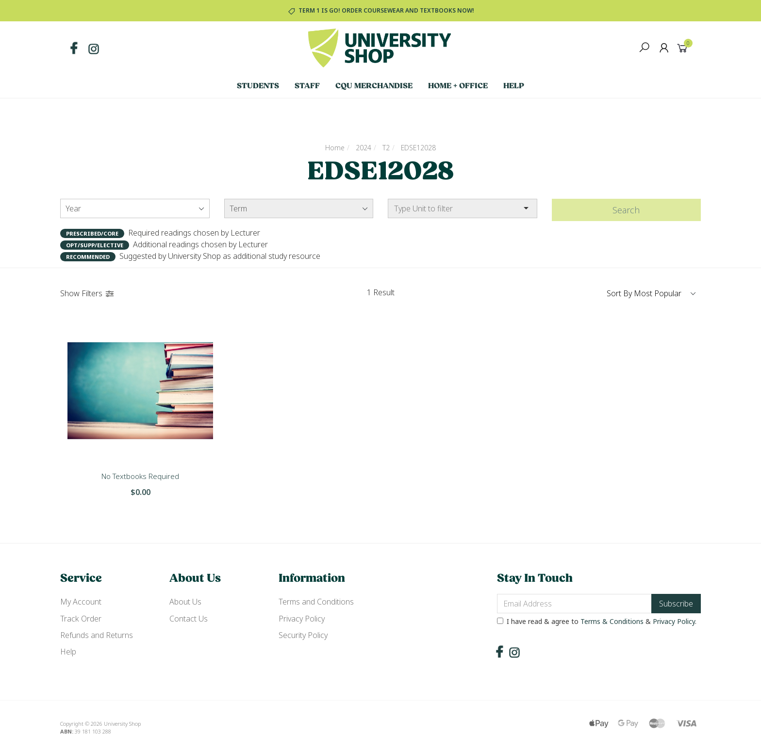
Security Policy (303, 635)
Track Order (80, 618)
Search (626, 210)
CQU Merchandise (374, 86)
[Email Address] (574, 603)
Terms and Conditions (316, 601)
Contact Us (188, 618)
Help (513, 86)
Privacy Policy (302, 618)
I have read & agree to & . (596, 621)
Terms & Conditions (612, 621)
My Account (80, 601)
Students (258, 86)
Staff (307, 86)
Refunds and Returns (96, 635)
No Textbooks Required (140, 476)
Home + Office (458, 86)
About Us (185, 601)
